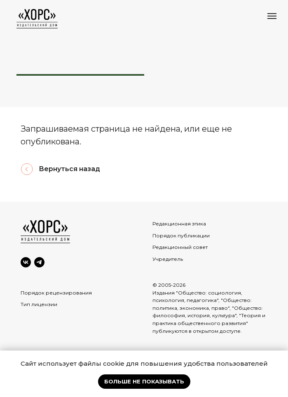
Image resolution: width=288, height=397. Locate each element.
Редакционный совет (180, 247)
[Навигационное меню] (271, 16)
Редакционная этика (179, 224)
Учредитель (167, 259)
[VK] (26, 262)
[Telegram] (39, 262)
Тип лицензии (39, 304)
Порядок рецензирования (56, 293)
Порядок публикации (181, 235)
